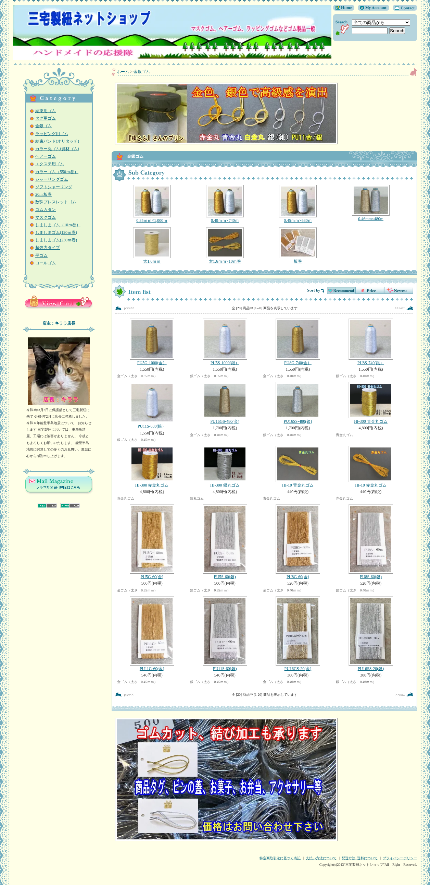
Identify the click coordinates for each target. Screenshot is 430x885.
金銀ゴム (43, 125)
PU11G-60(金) (152, 633)
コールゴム (45, 263)
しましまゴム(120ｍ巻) (56, 232)
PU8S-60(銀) (370, 541)
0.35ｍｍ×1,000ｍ (152, 204)
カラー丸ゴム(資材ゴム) (57, 148)
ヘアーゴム (45, 156)
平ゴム (41, 255)
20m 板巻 (43, 194)
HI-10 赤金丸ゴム (370, 467)
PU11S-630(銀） (152, 405)
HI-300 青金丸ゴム (370, 403)
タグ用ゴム (45, 118)
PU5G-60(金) (152, 541)
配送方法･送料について (360, 858)
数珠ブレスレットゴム (55, 202)
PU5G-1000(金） (152, 342)
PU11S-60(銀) (225, 633)
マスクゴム (45, 217)
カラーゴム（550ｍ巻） (56, 171)
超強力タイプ (47, 247)
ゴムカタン (45, 209)
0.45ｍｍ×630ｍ (297, 204)
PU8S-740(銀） (370, 342)
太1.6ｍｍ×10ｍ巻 (225, 245)
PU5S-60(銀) (225, 541)
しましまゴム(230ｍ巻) (56, 240)
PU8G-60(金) (297, 541)
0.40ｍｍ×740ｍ (225, 204)
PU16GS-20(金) (297, 633)
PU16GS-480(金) (225, 403)
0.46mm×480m (370, 203)
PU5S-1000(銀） (225, 342)
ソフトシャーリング (53, 186)
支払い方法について (321, 858)
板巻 (297, 245)
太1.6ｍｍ (152, 245)
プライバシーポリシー (400, 858)
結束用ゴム (45, 110)
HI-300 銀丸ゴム (225, 467)
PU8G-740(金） (297, 342)
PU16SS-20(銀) (370, 633)
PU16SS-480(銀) (297, 403)
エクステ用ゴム (49, 164)
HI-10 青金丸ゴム (297, 467)
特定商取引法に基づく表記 (280, 858)
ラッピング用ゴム (51, 133)
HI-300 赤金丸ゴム (152, 467)
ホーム (123, 71)
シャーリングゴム (51, 179)
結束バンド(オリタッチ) (57, 141)
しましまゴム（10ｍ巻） (57, 225)
